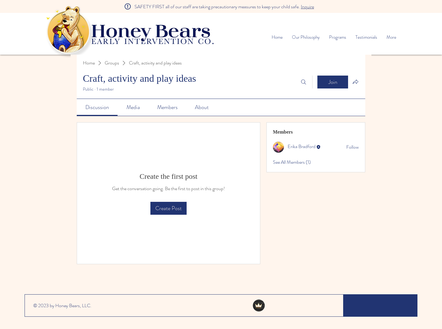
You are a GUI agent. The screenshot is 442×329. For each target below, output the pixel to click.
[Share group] (355, 81)
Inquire (307, 6)
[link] (97, 107)
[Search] (303, 82)
